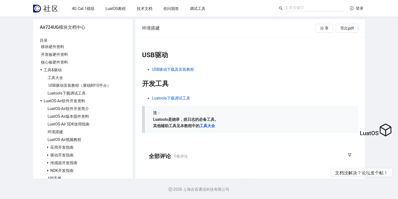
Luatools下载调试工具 (171, 98)
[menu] (171, 8)
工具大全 (207, 126)
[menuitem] (83, 8)
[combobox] (314, 8)
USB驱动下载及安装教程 (173, 69)
